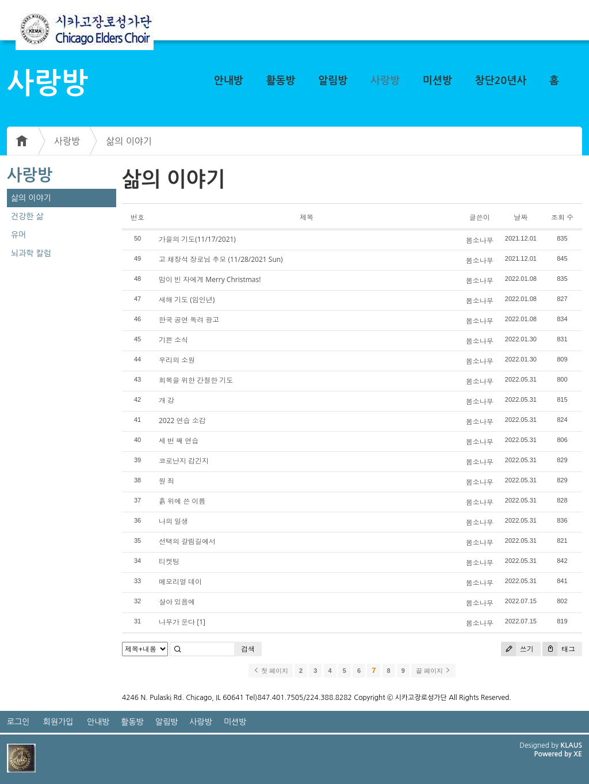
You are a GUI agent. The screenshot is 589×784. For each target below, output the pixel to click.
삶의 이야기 (129, 141)
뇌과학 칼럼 (31, 253)
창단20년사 (501, 80)
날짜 (520, 217)
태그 (558, 649)
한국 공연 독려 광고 (189, 320)
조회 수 (562, 217)
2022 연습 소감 (182, 420)
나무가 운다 (177, 622)
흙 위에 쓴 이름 (182, 501)
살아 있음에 (177, 602)
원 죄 (166, 481)
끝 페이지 (433, 670)
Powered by (553, 754)
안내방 (228, 80)
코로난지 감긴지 (184, 461)
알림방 (332, 80)
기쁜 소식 (173, 340)
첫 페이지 (270, 670)
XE (577, 754)
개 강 (166, 400)
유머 (18, 235)
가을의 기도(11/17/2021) (197, 239)
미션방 (437, 80)
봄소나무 (480, 240)
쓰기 (517, 649)
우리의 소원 (177, 360)
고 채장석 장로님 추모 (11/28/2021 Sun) (221, 259)
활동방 (281, 80)
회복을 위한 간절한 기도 (196, 380)
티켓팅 (169, 561)
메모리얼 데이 (180, 582)
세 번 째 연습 (178, 441)
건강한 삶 (27, 216)
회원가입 (58, 722)
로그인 (18, 722)
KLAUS (572, 745)
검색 (248, 649)
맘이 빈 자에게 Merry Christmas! (210, 279)
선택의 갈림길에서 (187, 541)
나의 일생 (173, 521)
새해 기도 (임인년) (187, 300)
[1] (201, 622)
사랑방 (385, 80)
